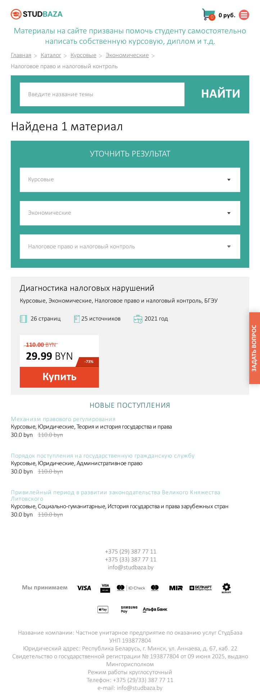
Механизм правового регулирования (63, 419)
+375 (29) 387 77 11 (130, 551)
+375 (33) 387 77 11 (130, 559)
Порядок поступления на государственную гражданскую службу (103, 456)
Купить (59, 377)
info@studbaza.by (131, 567)
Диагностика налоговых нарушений (87, 288)
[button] (229, 246)
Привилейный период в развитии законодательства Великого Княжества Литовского (115, 496)
